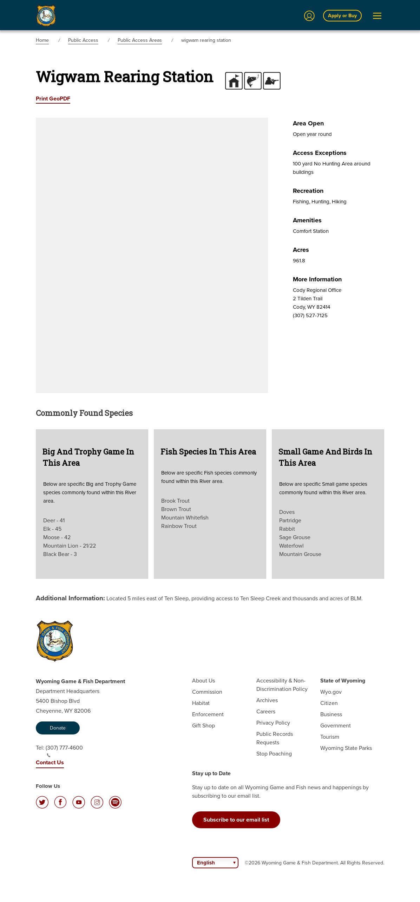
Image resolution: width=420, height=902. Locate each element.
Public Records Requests (274, 738)
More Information (317, 279)
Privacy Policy (273, 723)
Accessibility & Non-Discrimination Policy (282, 684)
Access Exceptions (320, 152)
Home (42, 40)
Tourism (329, 737)
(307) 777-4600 (64, 751)
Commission (207, 692)
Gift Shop (203, 725)
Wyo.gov (331, 692)
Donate (58, 728)
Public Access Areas (140, 40)
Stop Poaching (274, 754)
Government (335, 725)
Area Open (308, 123)
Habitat (201, 703)
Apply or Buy (342, 15)
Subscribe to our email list (236, 820)
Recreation (308, 190)
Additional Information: (70, 598)
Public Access (83, 40)
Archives (267, 700)
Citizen (329, 703)
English (206, 863)
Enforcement (208, 714)
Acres (301, 249)
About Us (203, 680)
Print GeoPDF (53, 98)
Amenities (307, 220)
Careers (265, 711)
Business (331, 714)
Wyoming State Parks (346, 748)
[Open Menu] (377, 16)
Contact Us (50, 762)
